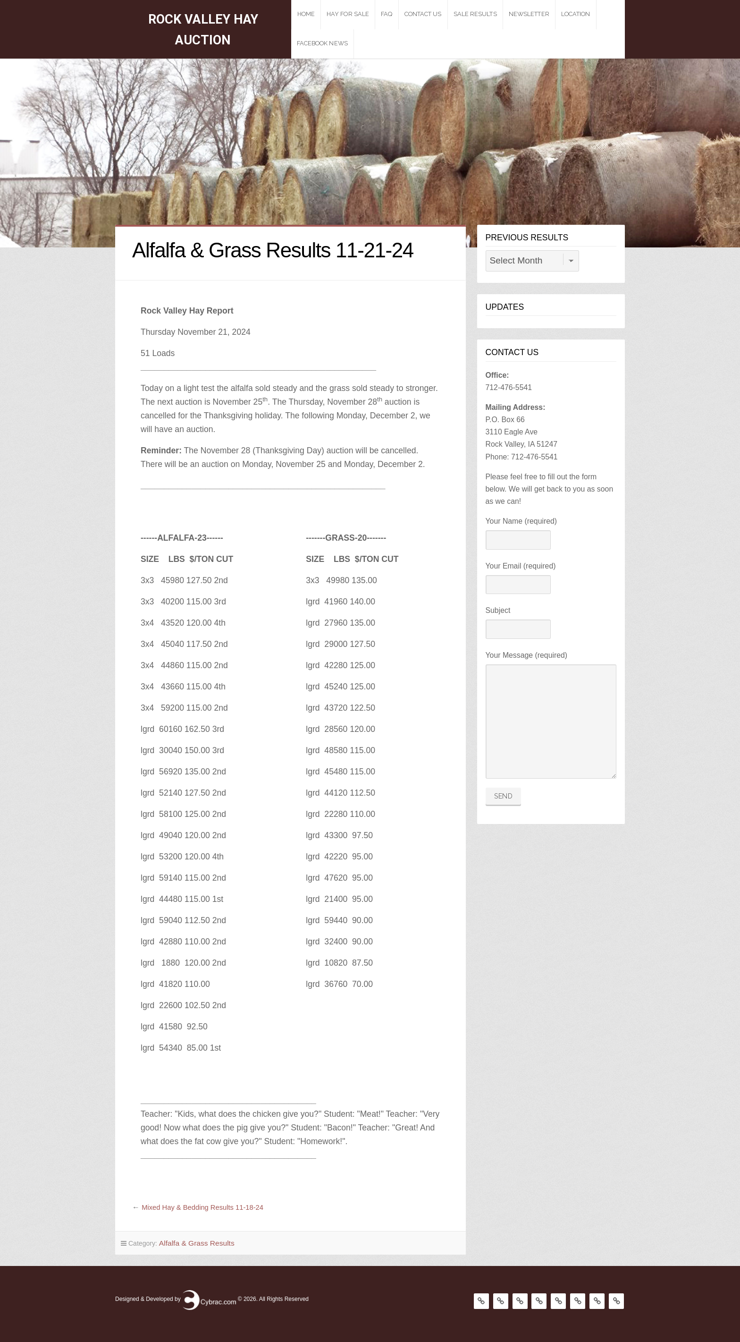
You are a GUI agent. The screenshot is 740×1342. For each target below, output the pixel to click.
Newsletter (543, 13)
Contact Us (437, 13)
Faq (401, 13)
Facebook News (336, 43)
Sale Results (490, 13)
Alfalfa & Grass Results (193, 1242)
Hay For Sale (362, 13)
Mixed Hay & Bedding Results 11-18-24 (207, 1207)
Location (590, 13)
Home (320, 13)
